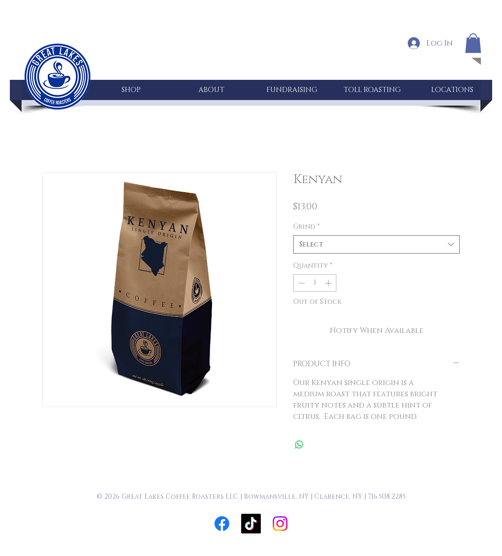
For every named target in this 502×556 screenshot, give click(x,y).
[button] (473, 43)
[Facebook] (222, 523)
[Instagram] (280, 523)
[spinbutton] (314, 283)
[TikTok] (251, 523)
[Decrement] (300, 283)
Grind (306, 226)
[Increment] (329, 283)
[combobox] (376, 244)
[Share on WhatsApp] (299, 444)
